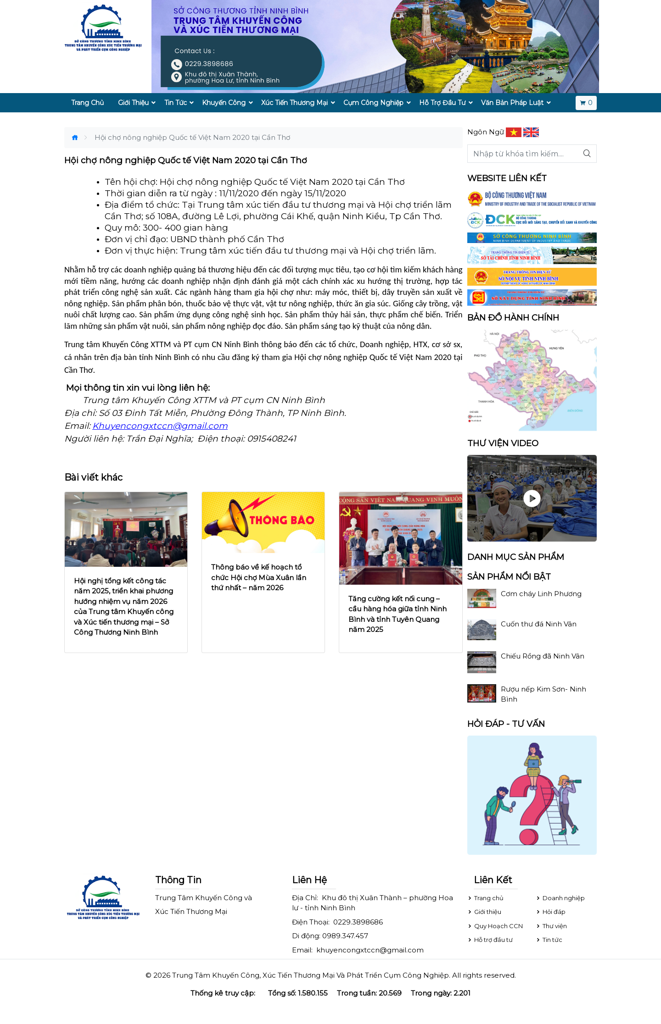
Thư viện (551, 926)
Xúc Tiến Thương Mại (294, 103)
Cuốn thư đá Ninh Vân (539, 624)
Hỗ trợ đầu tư (490, 939)
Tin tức (548, 939)
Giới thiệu (484, 911)
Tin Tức (175, 103)
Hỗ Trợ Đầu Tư (442, 103)
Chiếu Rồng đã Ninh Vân (542, 656)
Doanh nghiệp (560, 898)
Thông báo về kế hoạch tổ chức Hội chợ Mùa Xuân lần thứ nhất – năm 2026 (258, 577)
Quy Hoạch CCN (495, 926)
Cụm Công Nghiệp (373, 103)
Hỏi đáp (550, 911)
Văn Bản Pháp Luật (512, 103)
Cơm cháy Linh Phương (541, 593)
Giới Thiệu (133, 103)
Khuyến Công (224, 103)
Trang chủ (485, 898)
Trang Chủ (87, 103)
